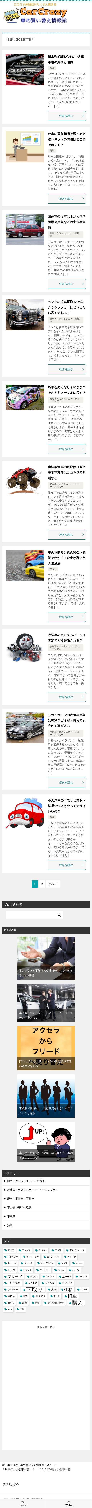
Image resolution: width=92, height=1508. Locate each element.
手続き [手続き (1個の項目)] (56, 1296)
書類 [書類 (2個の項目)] (24, 1302)
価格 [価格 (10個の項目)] (68, 1289)
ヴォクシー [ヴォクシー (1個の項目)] (13, 1289)
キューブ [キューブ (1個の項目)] (12, 1263)
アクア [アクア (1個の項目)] (11, 1250)
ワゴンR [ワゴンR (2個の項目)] (49, 1283)
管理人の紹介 (11, 1484)
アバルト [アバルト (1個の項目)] (43, 1250)
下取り (53, 569)
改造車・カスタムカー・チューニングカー (32, 1189)
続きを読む (71, 115)
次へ (51, 884)
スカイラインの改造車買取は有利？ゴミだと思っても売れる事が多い (67, 720)
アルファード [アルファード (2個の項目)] (76, 1250)
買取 (52, 68)
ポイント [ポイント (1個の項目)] (50, 1276)
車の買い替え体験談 (19, 1207)
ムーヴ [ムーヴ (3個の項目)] (66, 1276)
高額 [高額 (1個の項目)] (22, 1309)
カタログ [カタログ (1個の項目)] (71, 1257)
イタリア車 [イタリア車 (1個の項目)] (13, 1257)
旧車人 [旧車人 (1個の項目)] (11, 1302)
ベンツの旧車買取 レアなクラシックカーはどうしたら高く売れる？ (67, 307)
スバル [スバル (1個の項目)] (79, 1263)
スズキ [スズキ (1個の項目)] (64, 1263)
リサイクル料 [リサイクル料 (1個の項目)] (14, 1283)
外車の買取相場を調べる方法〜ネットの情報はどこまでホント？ (67, 139)
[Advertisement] (34, 1387)
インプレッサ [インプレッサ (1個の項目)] (32, 1257)
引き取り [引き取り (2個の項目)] (40, 1296)
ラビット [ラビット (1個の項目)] (83, 1276)
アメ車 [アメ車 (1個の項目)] (58, 1250)
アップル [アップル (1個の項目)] (26, 1250)
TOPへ (69, 1503)
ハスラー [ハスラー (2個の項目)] (45, 1269)
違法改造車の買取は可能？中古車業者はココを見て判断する (67, 472)
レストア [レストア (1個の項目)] (32, 1283)
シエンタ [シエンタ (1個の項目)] (28, 1263)
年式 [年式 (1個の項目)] (25, 1296)
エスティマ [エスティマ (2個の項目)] (53, 1256)
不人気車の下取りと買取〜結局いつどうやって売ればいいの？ (67, 806)
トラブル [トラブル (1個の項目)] (27, 1270)
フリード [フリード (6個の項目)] (15, 1277)
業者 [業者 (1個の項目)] (37, 1302)
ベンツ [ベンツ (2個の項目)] (34, 1276)
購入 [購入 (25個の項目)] (77, 1302)
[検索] (34, 915)
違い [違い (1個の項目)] (10, 1309)
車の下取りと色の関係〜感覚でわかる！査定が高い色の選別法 (67, 558)
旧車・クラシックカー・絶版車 (26, 1181)
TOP (28, 1464)
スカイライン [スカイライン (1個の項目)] (47, 1263)
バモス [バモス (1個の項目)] (61, 1270)
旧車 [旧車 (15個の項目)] (72, 1296)
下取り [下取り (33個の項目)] (34, 1289)
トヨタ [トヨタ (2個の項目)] (11, 1269)
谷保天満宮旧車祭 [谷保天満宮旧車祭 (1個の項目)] (55, 1302)
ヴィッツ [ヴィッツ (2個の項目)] (67, 1283)
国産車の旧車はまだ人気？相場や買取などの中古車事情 (67, 222)
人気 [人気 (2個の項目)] (53, 1289)
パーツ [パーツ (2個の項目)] (76, 1269)
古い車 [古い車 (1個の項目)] (84, 1289)
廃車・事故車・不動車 (20, 1198)
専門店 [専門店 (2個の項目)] (11, 1296)
